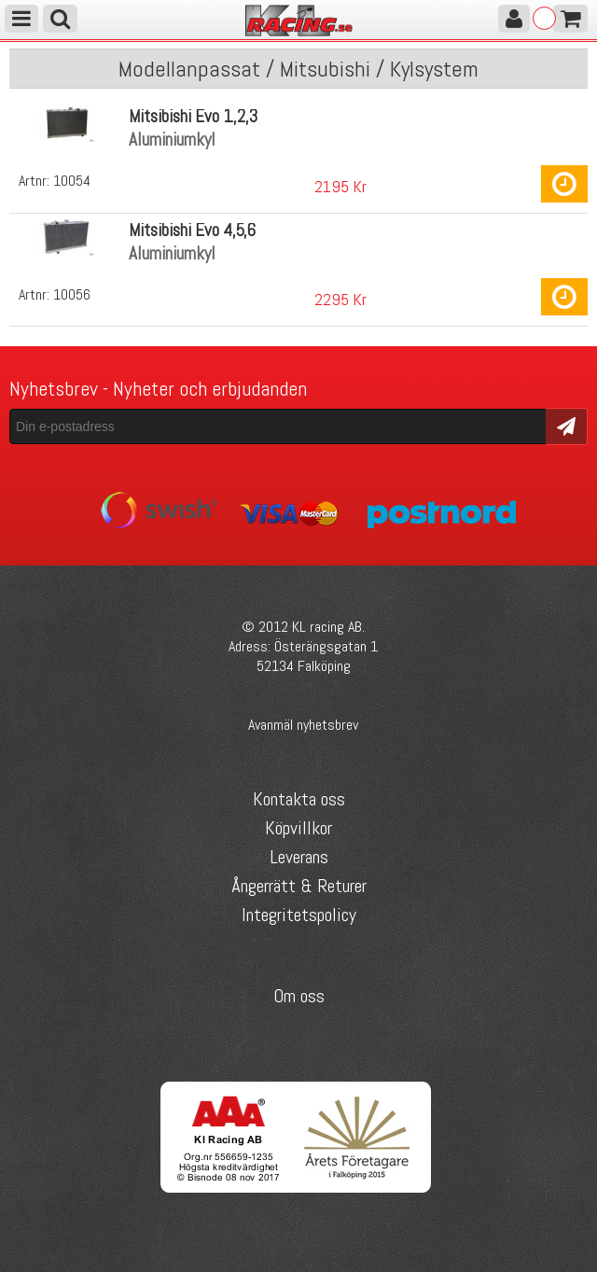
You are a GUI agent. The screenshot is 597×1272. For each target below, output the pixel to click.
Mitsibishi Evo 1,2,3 (193, 116)
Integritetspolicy (299, 914)
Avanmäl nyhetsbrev (303, 724)
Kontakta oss (299, 799)
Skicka (566, 425)
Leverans (299, 857)
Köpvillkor (298, 828)
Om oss (299, 996)
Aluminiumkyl (172, 139)
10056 (71, 294)
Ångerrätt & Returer (299, 886)
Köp (564, 184)
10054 (71, 180)
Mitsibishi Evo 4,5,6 (192, 230)
